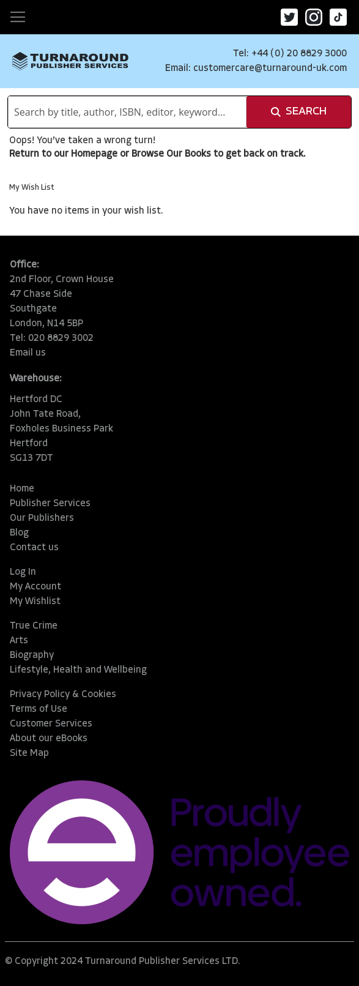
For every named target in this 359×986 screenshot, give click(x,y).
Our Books (188, 154)
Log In (23, 572)
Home (22, 489)
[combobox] (127, 112)
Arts (19, 641)
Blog (19, 533)
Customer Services (51, 724)
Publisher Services (50, 504)
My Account (35, 587)
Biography (32, 655)
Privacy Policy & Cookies (63, 695)
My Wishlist (35, 602)
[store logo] (70, 61)
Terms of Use (38, 709)
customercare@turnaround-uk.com (270, 68)
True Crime (33, 626)
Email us (28, 353)
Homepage (94, 154)
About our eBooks (48, 739)
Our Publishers (42, 518)
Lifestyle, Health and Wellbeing (78, 670)
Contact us (34, 548)
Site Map (29, 753)
